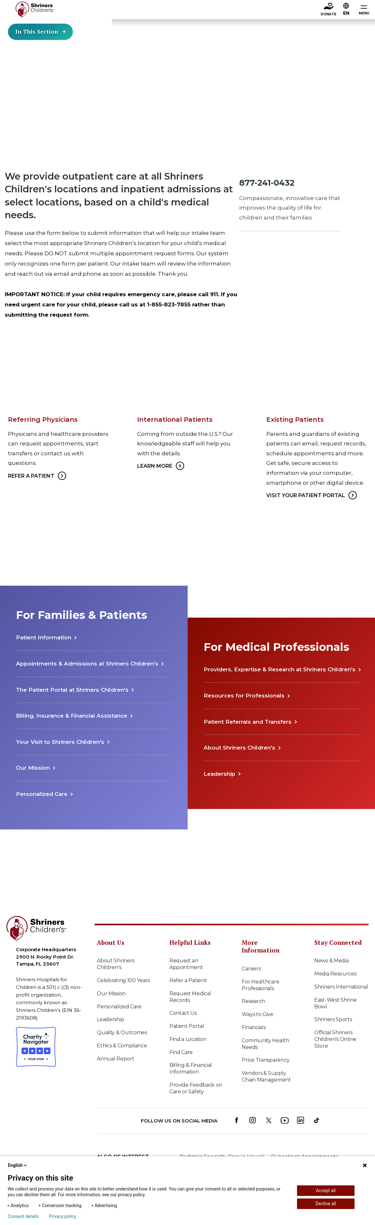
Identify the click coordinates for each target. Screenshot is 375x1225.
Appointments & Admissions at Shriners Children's (87, 663)
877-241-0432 (266, 183)
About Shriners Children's (239, 747)
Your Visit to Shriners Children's (60, 742)
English (18, 1165)
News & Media (331, 961)
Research (253, 1001)
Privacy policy (62, 1216)
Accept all (326, 1190)
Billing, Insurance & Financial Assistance (71, 716)
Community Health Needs (265, 1043)
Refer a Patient (188, 980)
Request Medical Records (190, 996)
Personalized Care (41, 794)
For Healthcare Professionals (260, 985)
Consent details (23, 1216)
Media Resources (335, 974)
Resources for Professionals (244, 695)
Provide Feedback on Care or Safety (195, 1088)
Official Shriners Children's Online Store (335, 1039)
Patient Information (43, 637)
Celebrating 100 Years (123, 980)
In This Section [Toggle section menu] (41, 32)
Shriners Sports (333, 1019)
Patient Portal (186, 1026)
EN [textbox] (346, 13)
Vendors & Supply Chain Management (266, 1076)
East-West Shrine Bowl (335, 1003)
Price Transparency (266, 1060)
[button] (346, 9)
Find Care (181, 1052)
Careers (251, 969)
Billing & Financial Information (190, 1068)
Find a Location (188, 1039)
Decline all (326, 1203)
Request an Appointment (186, 964)
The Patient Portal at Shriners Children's (72, 690)
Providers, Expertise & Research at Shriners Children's (279, 669)
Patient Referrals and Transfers (248, 722)
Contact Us (183, 1013)
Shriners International (341, 987)
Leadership (219, 774)
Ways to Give (257, 1014)
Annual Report (115, 1059)
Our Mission (33, 768)
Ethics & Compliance (122, 1046)
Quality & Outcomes (122, 1032)
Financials (253, 1027)
